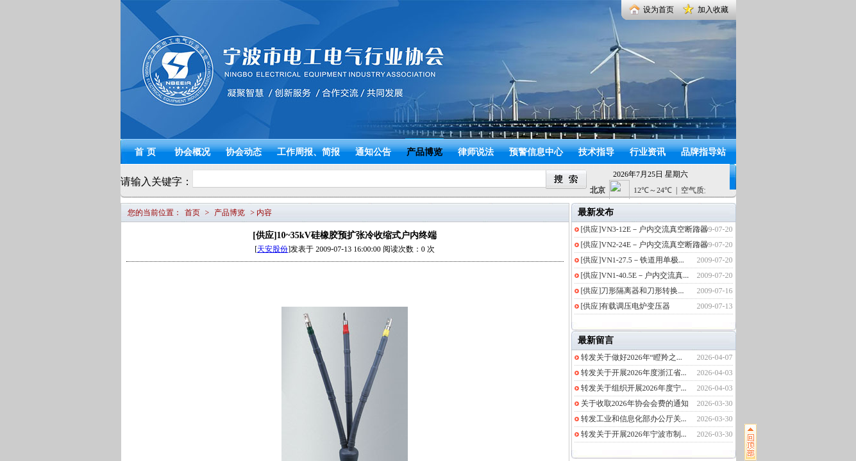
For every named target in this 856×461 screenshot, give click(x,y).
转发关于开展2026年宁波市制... (634, 434)
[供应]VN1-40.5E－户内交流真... (635, 275)
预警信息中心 (536, 152)
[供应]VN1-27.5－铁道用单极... (632, 259)
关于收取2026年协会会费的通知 (635, 403)
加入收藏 (713, 9)
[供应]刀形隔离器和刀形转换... (632, 290)
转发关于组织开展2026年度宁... (634, 388)
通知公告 (373, 152)
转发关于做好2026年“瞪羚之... (631, 357)
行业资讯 (648, 152)
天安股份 (272, 249)
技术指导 (596, 152)
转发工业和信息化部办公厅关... (634, 418)
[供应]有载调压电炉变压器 (626, 306)
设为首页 (658, 9)
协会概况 (192, 152)
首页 (147, 152)
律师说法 (476, 152)
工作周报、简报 (308, 152)
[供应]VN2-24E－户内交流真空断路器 (645, 244)
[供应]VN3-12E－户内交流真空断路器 (645, 229)
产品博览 (424, 152)
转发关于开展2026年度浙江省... (634, 372)
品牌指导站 (703, 152)
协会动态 (244, 152)
